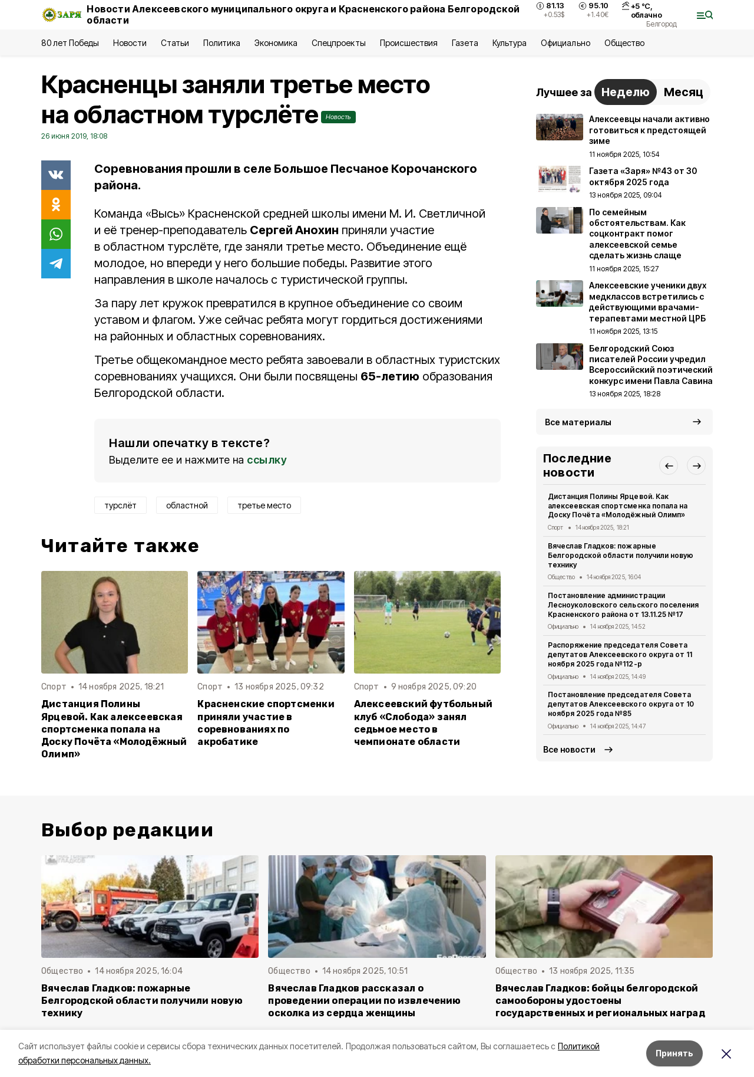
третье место (264, 505)
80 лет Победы (70, 43)
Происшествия (409, 43)
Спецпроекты (338, 43)
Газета (465, 43)
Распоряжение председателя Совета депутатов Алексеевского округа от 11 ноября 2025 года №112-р (620, 654)
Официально (565, 43)
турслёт (120, 505)
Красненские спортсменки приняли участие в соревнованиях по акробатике (265, 722)
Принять (674, 1053)
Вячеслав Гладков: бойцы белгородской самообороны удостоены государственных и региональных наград (600, 1001)
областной (187, 505)
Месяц (683, 92)
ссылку (267, 460)
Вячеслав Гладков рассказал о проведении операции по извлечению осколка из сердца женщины (364, 1001)
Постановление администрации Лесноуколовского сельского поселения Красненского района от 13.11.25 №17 (623, 605)
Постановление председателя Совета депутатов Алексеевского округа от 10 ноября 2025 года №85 (621, 704)
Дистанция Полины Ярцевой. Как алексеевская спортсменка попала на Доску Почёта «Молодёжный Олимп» (114, 728)
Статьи (175, 43)
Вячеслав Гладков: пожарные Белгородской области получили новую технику (620, 555)
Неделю (625, 92)
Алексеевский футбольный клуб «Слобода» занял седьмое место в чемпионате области (423, 722)
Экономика (275, 43)
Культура (509, 43)
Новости (129, 43)
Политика (221, 43)
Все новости (569, 749)
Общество (624, 43)
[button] (668, 465)
